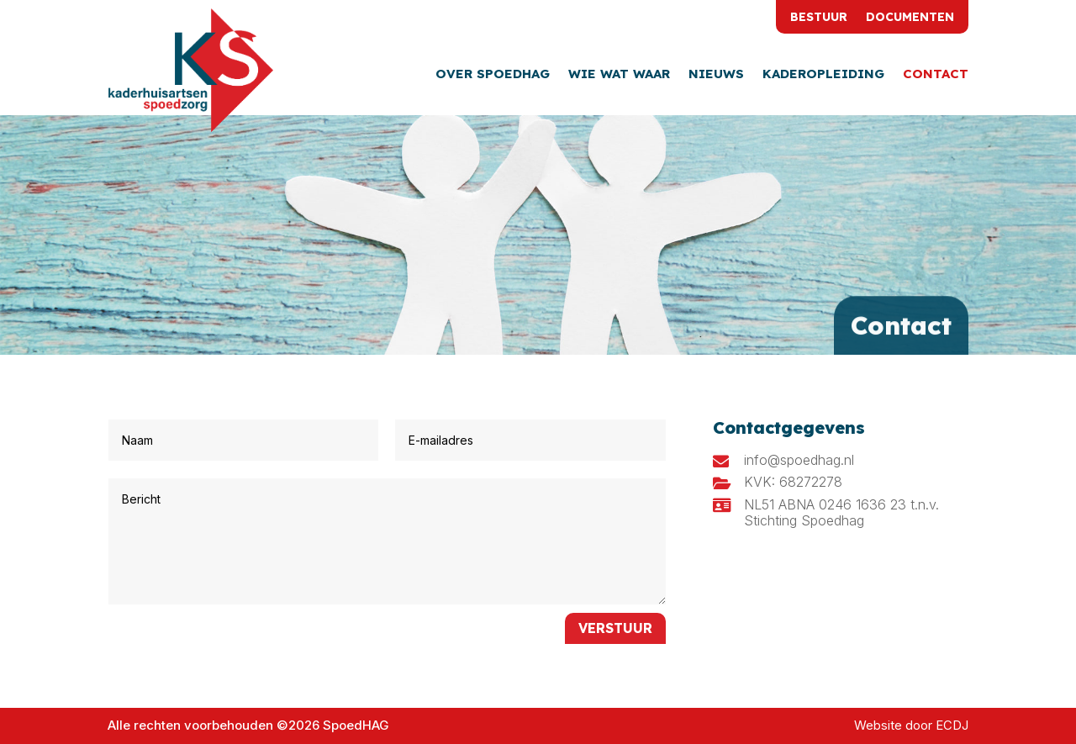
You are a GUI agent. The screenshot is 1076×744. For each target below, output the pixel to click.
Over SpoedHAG (492, 75)
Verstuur (615, 628)
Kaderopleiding (823, 75)
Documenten (910, 17)
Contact (935, 75)
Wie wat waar (619, 75)
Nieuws (716, 75)
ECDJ (952, 725)
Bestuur (818, 17)
